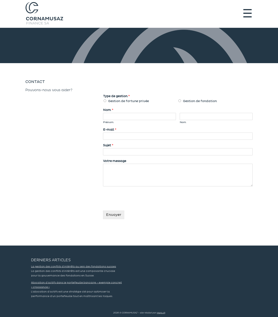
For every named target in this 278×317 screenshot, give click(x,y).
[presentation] (132, 204)
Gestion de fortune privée (128, 101)
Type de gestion (116, 96)
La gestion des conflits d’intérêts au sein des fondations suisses (73, 266)
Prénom (108, 122)
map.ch (161, 313)
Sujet (108, 145)
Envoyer (113, 215)
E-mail (109, 130)
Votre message (114, 161)
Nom (108, 110)
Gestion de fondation (200, 101)
